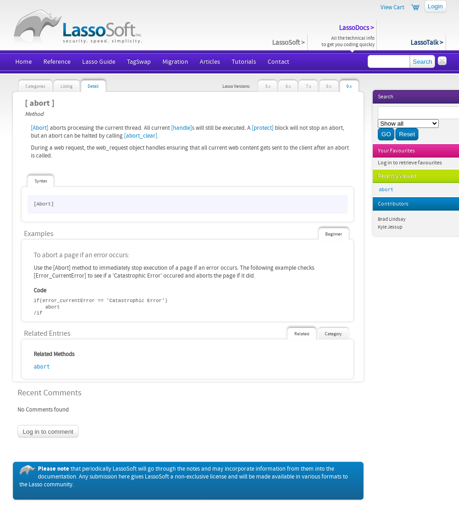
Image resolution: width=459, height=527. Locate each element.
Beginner (333, 234)
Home (23, 62)
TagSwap (139, 62)
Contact (278, 62)
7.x (308, 87)
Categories (35, 87)
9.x (349, 87)
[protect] (263, 128)
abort (42, 366)
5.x (267, 87)
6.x (288, 87)
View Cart (392, 7)
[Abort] (39, 128)
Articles (210, 62)
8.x (328, 87)
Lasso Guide (98, 62)
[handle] (181, 128)
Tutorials (244, 62)
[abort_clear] (140, 135)
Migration (175, 62)
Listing (66, 87)
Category (333, 334)
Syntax (41, 181)
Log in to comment (48, 431)
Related (302, 334)
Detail (93, 87)
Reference (57, 62)
